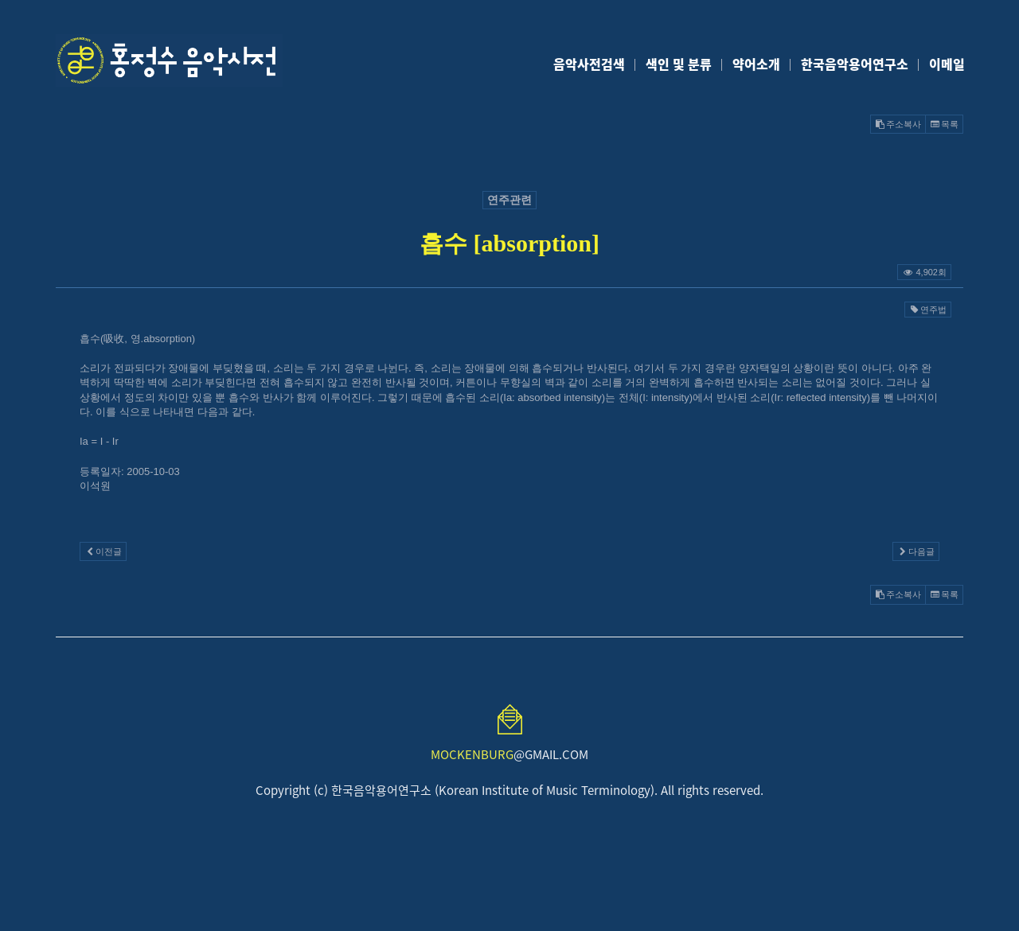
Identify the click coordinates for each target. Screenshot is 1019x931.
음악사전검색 (589, 64)
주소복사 (898, 124)
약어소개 (756, 64)
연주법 (928, 309)
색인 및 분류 (679, 64)
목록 (944, 124)
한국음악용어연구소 (854, 64)
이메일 (947, 64)
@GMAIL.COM (509, 754)
